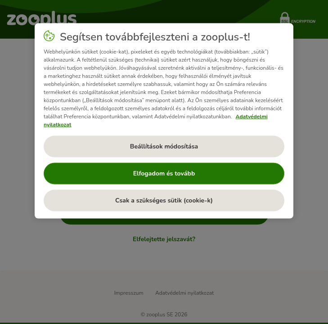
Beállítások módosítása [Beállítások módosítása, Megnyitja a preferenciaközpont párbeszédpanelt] (164, 146)
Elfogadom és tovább (164, 173)
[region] (164, 121)
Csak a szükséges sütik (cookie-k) (164, 200)
